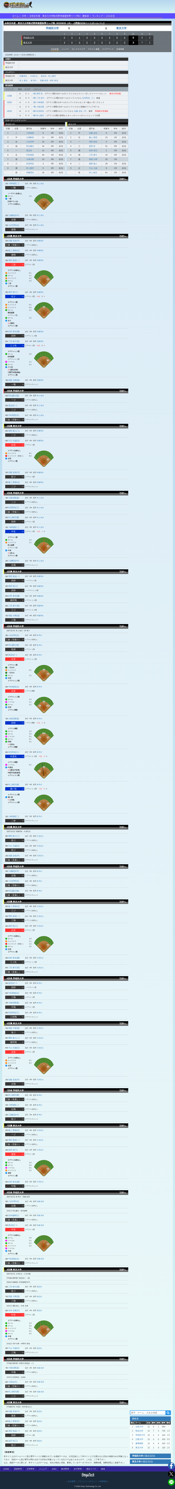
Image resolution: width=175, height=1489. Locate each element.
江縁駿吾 (30, 137)
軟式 (65, 1469)
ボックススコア (78, 49)
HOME (6, 1469)
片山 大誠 (93, 168)
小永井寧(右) (13, 225)
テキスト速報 (93, 49)
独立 (91, 1469)
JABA (54, 1469)
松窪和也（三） (89, 98)
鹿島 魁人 (93, 164)
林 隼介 (34, 80)
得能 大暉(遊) (14, 380)
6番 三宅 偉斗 (39, 98)
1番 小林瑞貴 (38, 102)
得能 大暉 (93, 159)
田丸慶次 (30, 146)
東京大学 (121, 28)
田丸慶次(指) (13, 396)
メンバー (65, 49)
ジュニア (43, 1469)
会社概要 (71, 1481)
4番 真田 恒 (38, 93)
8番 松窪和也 (38, 111)
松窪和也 (30, 164)
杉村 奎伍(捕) (14, 331)
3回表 (9, 102)
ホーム (15, 16)
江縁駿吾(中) (13, 215)
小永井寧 (30, 142)
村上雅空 (52, 76)
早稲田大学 (52, 28)
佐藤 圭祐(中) (14, 241)
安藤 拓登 (44, 80)
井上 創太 (23, 80)
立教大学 (139, 1439)
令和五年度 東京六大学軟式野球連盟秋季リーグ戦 (54, 16)
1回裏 (9, 96)
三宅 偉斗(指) (14, 341)
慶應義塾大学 (141, 1443)
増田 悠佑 (93, 142)
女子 (78, 1469)
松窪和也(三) (13, 507)
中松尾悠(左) (13, 415)
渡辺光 (43, 76)
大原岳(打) (12, 1382)
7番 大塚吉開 (38, 107)
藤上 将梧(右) (14, 250)
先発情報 (120, 49)
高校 (18, 1469)
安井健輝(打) (13, 1215)
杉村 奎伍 (54, 80)
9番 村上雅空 (38, 115)
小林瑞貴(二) (13, 183)
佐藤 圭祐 (93, 133)
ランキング (97, 16)
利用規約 (103, 1481)
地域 (103, 1469)
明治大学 (139, 1431)
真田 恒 (92, 146)
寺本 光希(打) (14, 1310)
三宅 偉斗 (93, 155)
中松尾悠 (30, 155)
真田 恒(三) (13, 292)
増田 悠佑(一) (14, 260)
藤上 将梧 (93, 137)
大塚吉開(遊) (13, 498)
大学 (24, 16)
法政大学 (139, 1426)
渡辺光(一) (12, 405)
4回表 (9, 111)
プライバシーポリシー (87, 1481)
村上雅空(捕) (13, 517)
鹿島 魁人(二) (14, 431)
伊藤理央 (23, 76)
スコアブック (108, 49)
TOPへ (122, 179)
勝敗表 (85, 16)
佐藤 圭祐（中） (81, 111)
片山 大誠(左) (14, 441)
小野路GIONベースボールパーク (89, 23)
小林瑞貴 (30, 133)
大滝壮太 (34, 76)
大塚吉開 (30, 159)
